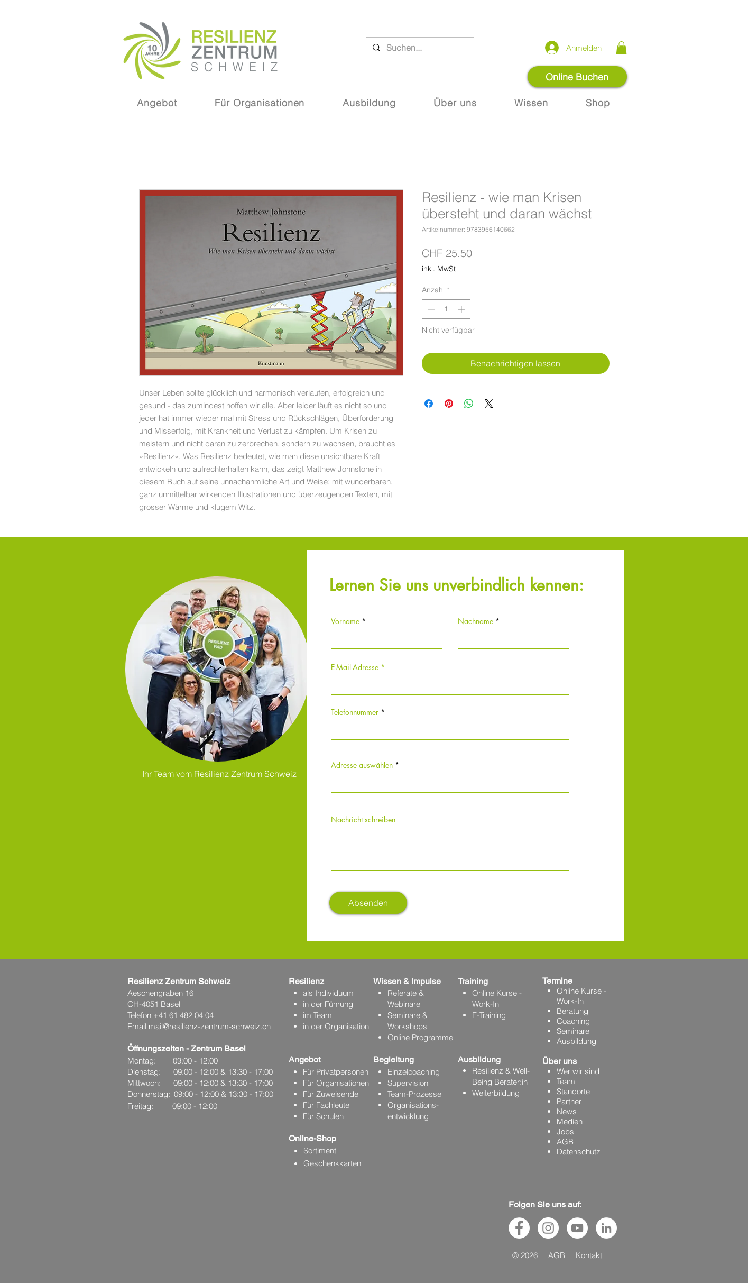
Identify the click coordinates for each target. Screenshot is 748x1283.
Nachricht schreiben (363, 819)
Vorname (345, 621)
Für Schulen (323, 1116)
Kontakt (589, 1255)
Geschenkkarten (332, 1163)
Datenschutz (579, 1152)
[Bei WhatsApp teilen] (469, 403)
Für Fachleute (326, 1105)
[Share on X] (489, 403)
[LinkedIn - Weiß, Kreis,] (606, 1228)
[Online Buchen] (577, 76)
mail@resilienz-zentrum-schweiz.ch (210, 1026)
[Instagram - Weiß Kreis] (548, 1228)
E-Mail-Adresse (354, 667)
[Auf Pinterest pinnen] (448, 403)
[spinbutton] (446, 309)
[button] (621, 47)
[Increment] (462, 309)
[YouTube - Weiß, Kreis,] (577, 1228)
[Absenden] (368, 903)
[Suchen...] (418, 48)
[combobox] (450, 781)
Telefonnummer (354, 712)
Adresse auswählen (362, 765)
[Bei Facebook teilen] (428, 403)
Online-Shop (312, 1138)
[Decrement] (430, 309)
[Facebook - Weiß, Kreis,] (519, 1228)
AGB (565, 1142)
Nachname (475, 621)
